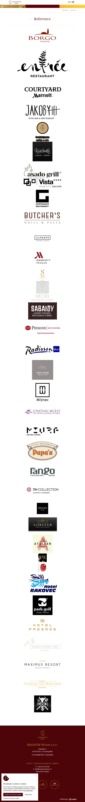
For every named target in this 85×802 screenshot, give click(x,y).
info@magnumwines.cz (43, 769)
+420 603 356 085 (43, 767)
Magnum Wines (27, 799)
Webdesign (68, 799)
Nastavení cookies (42, 771)
